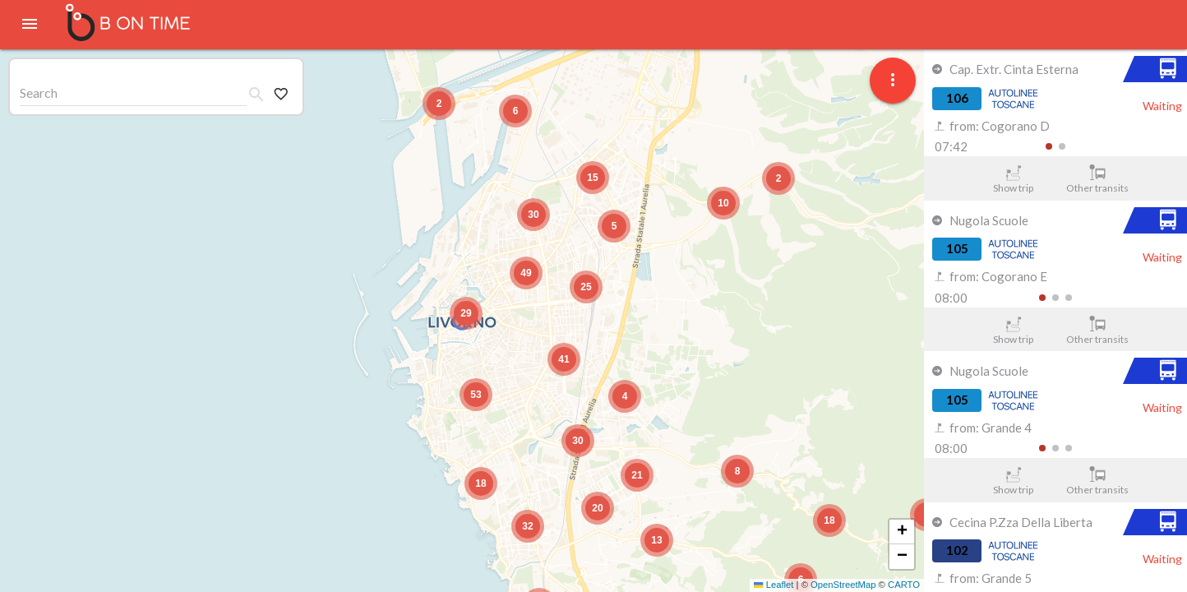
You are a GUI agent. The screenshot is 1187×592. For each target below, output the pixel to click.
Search (39, 92)
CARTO (904, 585)
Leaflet (773, 585)
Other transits (1098, 179)
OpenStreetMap (843, 585)
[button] (466, 313)
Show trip (1013, 179)
